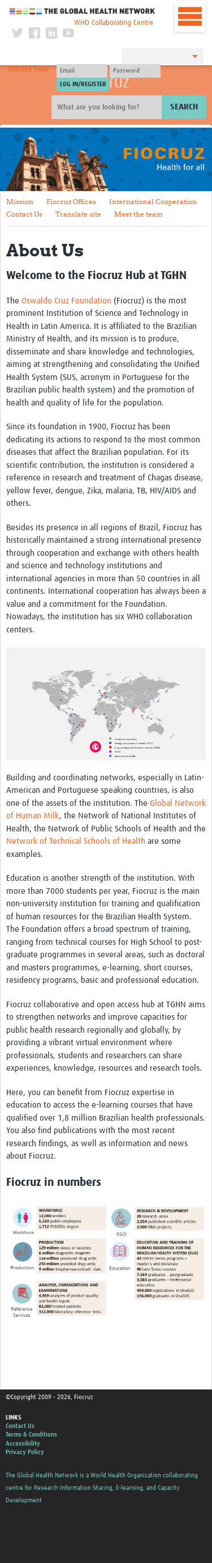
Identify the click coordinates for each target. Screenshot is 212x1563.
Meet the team (138, 214)
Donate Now (28, 69)
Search (184, 107)
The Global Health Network (82, 11)
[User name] (82, 71)
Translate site (78, 214)
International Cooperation (153, 201)
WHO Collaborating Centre (113, 23)
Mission (19, 201)
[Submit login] (83, 84)
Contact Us (24, 214)
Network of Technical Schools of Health (75, 841)
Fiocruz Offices (71, 201)
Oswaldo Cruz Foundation (66, 301)
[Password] (135, 71)
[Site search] (108, 107)
